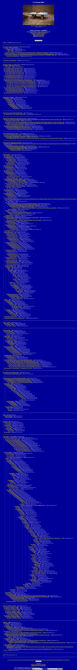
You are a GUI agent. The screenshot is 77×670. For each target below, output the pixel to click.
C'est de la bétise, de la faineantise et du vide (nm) (15, 137)
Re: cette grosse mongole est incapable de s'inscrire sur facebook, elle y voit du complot (24, 220)
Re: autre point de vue (9, 356)
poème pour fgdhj (9, 417)
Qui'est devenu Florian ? (11, 222)
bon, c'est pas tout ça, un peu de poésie (10, 46)
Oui (11, 272)
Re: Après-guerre (19, 290)
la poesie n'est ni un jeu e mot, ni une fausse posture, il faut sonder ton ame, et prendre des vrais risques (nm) (27, 52)
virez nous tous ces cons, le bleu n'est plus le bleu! (12, 112)
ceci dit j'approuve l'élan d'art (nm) (12, 120)
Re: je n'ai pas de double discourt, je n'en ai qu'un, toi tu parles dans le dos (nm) (24, 204)
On (6, 202)
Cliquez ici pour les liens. (38, 35)
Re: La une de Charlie (8, 331)
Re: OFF (7, 210)
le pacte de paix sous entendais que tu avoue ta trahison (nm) (21, 205)
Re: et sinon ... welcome (8, 323)
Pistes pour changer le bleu (17, 298)
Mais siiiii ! (11, 303)
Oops (9, 268)
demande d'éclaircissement (12, 218)
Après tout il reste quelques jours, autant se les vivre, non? (14, 118)
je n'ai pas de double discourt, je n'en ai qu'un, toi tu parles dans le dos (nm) (22, 203)
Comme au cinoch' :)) (11, 485)
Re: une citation (7, 422)
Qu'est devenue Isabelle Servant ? (13, 262)
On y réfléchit (10, 270)
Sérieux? (8, 267)
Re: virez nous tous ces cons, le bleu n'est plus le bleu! (14, 114)
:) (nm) (12, 345)
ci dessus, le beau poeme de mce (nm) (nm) (15, 124)
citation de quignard (8, 415)
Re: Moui (14, 390)
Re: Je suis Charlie (8, 452)
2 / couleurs (7, 48)
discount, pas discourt (12, 209)
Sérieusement (6, 383)
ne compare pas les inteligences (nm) (16, 148)
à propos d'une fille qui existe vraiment (10, 133)
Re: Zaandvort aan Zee (8, 155)
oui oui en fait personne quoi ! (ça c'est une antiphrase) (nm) (33, 505)
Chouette (6, 65)
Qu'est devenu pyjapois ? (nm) (11, 261)
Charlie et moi (7, 336)
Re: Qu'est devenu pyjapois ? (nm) (13, 263)
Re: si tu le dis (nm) (26, 502)
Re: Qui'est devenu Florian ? (13, 223)
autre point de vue (7, 355)
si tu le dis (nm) (24, 501)
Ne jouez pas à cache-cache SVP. (43, 31)
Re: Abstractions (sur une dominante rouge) (13, 373)
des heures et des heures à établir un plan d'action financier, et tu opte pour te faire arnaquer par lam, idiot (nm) (34, 207)
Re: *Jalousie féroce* (12, 343)
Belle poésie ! (6, 98)
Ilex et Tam (41, 36)
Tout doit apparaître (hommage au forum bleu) (12, 142)
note (9, 51)
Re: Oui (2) (16, 479)
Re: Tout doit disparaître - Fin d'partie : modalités (15, 180)
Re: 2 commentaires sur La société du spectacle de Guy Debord (16, 379)
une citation (5, 421)
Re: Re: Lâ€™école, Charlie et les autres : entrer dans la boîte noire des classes (22, 362)
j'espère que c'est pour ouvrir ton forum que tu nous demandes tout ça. (18, 80)
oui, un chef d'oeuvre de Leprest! (13, 176)
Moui (12, 388)
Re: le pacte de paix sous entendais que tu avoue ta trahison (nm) (24, 206)
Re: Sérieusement (8, 384)
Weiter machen (20, 291)
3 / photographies (10, 49)
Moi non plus (11, 344)
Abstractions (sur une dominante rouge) (11, 372)
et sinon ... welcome (7, 322)
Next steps (9, 187)
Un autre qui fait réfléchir (12, 339)
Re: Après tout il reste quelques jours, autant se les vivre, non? (16, 125)
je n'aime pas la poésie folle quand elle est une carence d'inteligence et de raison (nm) (21, 136)
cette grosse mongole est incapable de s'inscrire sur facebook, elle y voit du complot (21, 217)
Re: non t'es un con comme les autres (12, 438)
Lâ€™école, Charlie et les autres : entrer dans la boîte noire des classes (18, 359)
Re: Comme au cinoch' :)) (13, 486)
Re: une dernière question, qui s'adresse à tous (13, 68)
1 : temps (6, 47)
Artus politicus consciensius (8, 97)
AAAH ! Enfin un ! (10, 201)
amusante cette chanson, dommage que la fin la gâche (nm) (19, 212)
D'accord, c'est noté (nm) (16, 150)
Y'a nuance (13, 297)
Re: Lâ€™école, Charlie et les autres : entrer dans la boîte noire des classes (20, 360)
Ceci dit (19, 292)
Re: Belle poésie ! (8, 99)
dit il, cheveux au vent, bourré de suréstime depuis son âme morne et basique (22, 146)
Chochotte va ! (12, 282)
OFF (5, 197)
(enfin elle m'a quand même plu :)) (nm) (17, 213)
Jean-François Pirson (42, 25)
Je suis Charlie (6, 436)
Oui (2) (14, 477)
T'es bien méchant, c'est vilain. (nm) (12, 215)
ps (7, 188)
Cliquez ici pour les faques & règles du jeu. (38, 32)
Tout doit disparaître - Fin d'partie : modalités (13, 179)
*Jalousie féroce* (10, 342)
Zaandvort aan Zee (6, 154)
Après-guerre (17, 288)
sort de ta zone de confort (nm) (13, 56)
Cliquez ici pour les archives (38, 34)
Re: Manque (7, 300)
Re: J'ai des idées (14, 314)
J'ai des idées (11, 313)
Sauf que (8, 334)
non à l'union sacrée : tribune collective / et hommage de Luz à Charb (18, 368)
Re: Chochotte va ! (14, 285)
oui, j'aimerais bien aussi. (17, 306)
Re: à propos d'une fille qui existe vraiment (12, 134)
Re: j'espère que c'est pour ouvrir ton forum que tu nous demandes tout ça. (20, 81)
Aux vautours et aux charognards (9, 60)
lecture (8, 407)
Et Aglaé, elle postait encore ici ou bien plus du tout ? (14, 318)
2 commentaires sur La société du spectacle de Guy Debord (14, 378)
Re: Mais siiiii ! (15, 307)
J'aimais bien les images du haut (10, 316)
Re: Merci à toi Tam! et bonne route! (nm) (15, 184)
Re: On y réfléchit (12, 271)
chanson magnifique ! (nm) (12, 177)
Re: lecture (10, 409)
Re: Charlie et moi (9, 337)
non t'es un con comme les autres (10, 437)
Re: (10, 232)
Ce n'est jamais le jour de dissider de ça (14, 457)
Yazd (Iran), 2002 (34, 25)
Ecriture (4, 42)
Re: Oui (13, 273)
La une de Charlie (6, 330)
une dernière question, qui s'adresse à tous (11, 64)
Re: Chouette (8, 66)
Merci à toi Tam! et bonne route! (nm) (12, 183)
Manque (5, 299)
